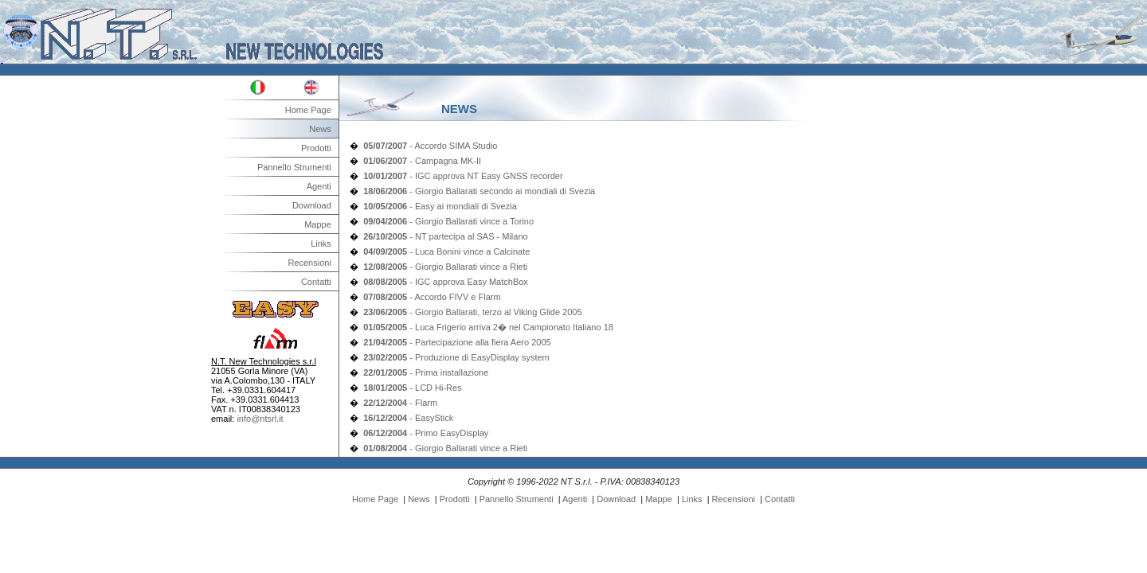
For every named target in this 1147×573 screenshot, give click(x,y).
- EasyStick (408, 418)
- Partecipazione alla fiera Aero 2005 (456, 342)
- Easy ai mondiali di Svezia (440, 206)
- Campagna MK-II (422, 161)
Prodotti (316, 148)
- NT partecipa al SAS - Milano (445, 236)
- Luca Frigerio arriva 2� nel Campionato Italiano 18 (488, 327)
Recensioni (309, 262)
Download (311, 205)
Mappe (317, 224)
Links (321, 243)
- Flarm (400, 402)
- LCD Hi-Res (412, 387)
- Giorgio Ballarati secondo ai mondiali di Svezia (479, 191)
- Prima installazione (425, 372)
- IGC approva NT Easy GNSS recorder (462, 176)
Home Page (308, 110)
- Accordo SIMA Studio (430, 145)
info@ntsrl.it (260, 418)
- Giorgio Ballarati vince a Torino (448, 221)
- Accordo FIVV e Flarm (431, 297)
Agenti (319, 186)
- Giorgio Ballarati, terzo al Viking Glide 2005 (472, 312)
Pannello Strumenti (294, 167)
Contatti (316, 281)
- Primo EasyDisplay (425, 433)
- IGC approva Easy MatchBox (445, 281)
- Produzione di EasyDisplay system (456, 357)
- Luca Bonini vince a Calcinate (446, 251)
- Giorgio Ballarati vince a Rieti (445, 266)
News (320, 129)
